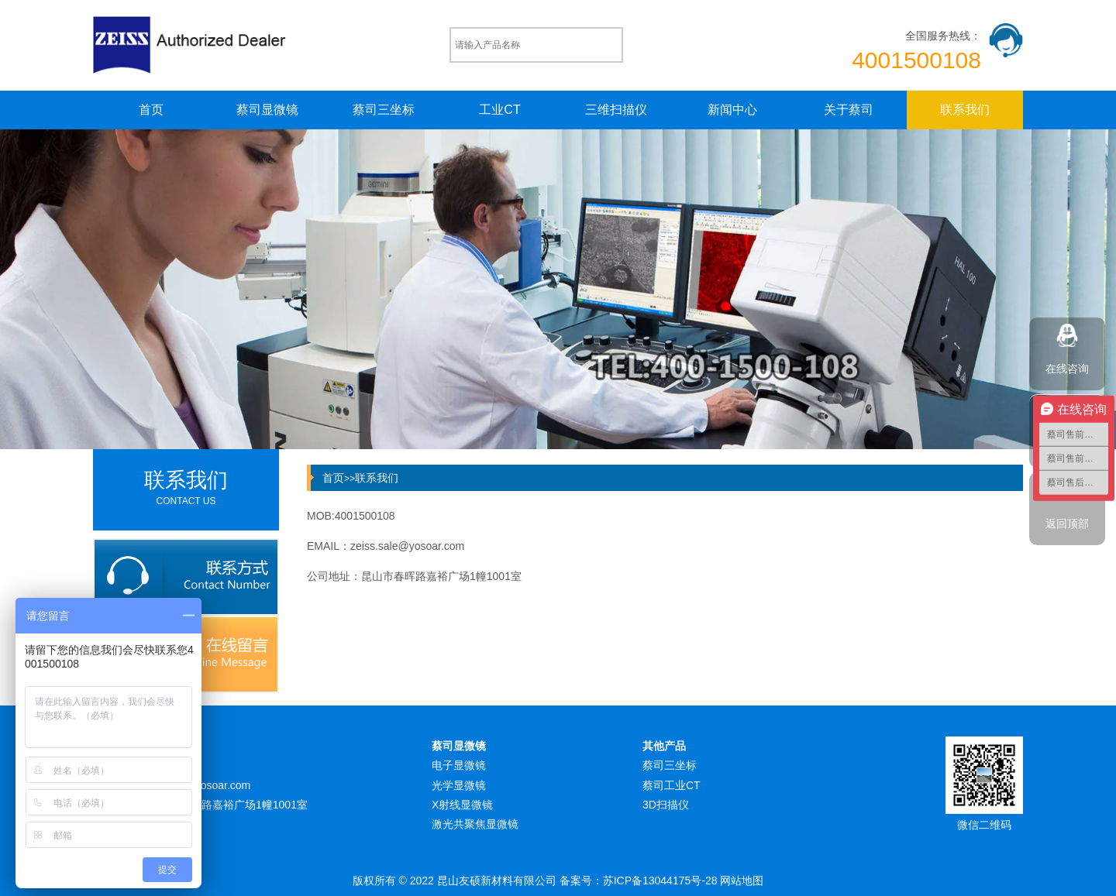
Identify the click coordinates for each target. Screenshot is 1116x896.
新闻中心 (732, 109)
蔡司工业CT (671, 785)
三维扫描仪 (616, 109)
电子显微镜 (459, 765)
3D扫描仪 (665, 804)
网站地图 (741, 880)
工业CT (499, 109)
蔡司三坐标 (384, 109)
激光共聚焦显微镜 (475, 824)
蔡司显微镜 (267, 109)
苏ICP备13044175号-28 (660, 880)
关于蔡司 (848, 109)
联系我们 (965, 109)
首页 (151, 109)
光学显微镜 (459, 785)
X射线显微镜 (462, 804)
